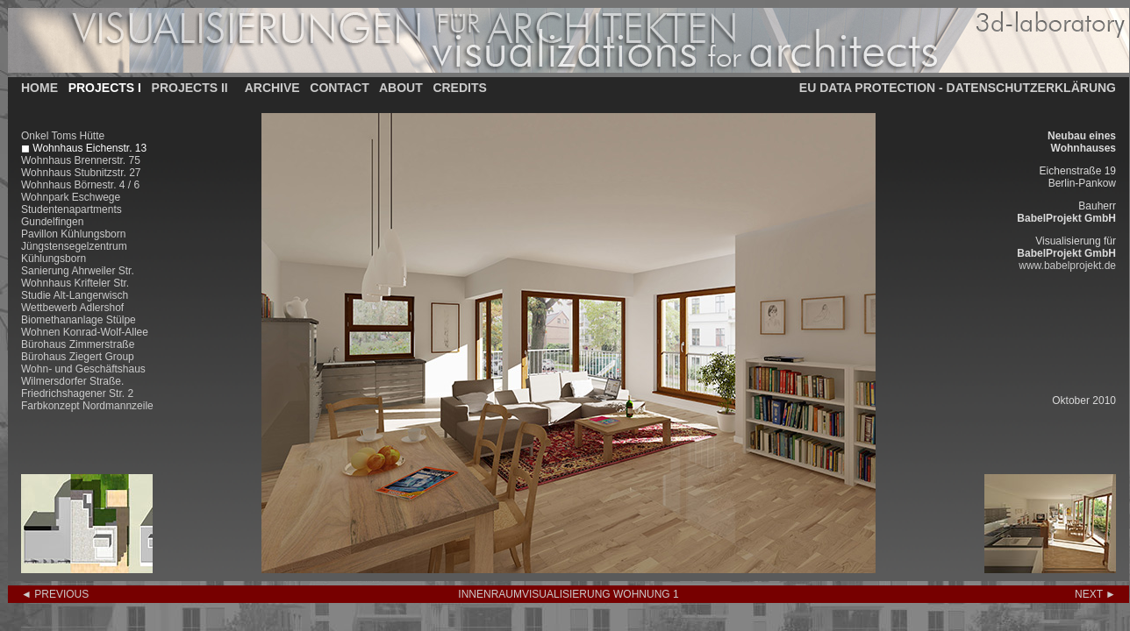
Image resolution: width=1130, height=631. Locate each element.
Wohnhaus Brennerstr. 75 (80, 160)
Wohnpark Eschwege (70, 197)
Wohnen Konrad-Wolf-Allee (84, 332)
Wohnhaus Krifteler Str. (75, 283)
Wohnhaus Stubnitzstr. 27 (81, 173)
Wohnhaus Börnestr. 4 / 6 (80, 185)
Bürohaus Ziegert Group (77, 357)
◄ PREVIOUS (55, 594)
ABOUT (401, 88)
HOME (39, 88)
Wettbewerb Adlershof (72, 307)
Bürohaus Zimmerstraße (77, 344)
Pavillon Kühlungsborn (73, 234)
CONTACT (339, 88)
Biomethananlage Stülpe (78, 320)
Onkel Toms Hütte (62, 136)
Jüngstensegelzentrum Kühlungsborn (74, 252)
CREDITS (459, 88)
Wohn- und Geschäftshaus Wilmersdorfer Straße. (83, 375)
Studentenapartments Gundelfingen (71, 215)
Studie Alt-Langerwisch (74, 295)
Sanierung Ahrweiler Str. (77, 271)
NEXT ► (1095, 594)
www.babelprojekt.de (1067, 265)
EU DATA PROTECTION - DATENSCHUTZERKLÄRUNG (957, 88)
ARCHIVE (272, 88)
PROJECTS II (190, 88)
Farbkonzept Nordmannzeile (87, 406)
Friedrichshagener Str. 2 (77, 393)
